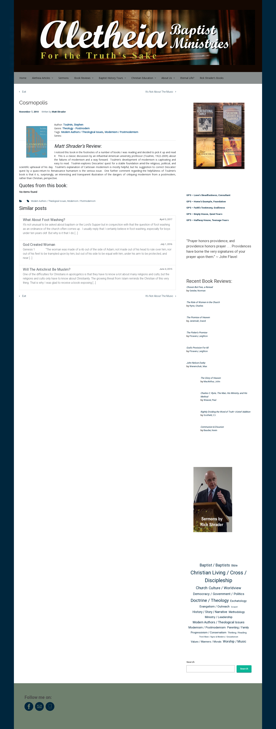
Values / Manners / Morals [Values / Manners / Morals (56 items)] (206, 641)
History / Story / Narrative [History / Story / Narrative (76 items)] (210, 612)
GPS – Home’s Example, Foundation (206, 201)
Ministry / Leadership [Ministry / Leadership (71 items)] (218, 617)
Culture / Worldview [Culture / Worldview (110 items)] (225, 588)
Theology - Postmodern (76, 128)
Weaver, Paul (210, 400)
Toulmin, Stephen (73, 124)
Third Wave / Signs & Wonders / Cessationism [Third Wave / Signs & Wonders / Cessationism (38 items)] (218, 637)
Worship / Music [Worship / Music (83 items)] (234, 641)
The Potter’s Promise (196, 332)
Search (190, 662)
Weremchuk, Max (198, 366)
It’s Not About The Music (159, 91)
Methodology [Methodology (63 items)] (237, 612)
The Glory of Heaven (210, 378)
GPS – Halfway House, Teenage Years (207, 220)
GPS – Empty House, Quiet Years (204, 214)
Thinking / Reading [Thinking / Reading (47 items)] (237, 632)
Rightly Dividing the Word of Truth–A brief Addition (225, 411)
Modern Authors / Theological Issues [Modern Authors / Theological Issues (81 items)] (218, 622)
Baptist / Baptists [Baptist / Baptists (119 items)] (215, 565)
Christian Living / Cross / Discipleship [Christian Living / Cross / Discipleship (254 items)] (218, 576)
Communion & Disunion (212, 427)
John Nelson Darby (195, 363)
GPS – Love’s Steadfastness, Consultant (208, 195)
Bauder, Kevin (210, 430)
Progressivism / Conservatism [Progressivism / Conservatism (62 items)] (208, 632)
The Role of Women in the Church (203, 302)
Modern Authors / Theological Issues (82, 132)
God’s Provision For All (197, 347)
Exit (24, 91)
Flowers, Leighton (199, 336)
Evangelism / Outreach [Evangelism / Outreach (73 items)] (215, 606)
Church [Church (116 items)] (201, 588)
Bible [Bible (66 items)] (234, 565)
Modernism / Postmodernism (121, 132)
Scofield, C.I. (210, 415)
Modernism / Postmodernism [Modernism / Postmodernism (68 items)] (207, 627)
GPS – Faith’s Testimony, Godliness (205, 207)
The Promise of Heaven (198, 317)
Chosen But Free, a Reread (199, 287)
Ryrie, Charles (196, 305)
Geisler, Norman (198, 290)
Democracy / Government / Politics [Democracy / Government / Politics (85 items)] (218, 594)
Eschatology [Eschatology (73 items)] (238, 601)
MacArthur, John (212, 381)
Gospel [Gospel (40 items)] (234, 607)
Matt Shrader (59, 111)
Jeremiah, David (198, 321)
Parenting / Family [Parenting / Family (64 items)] (238, 627)
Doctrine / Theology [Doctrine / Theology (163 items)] (210, 600)
